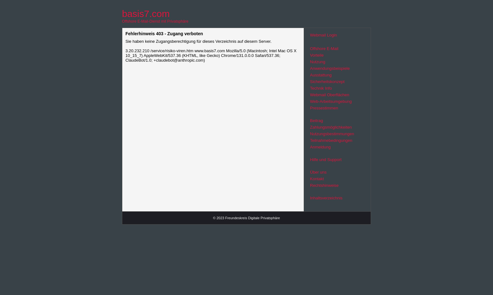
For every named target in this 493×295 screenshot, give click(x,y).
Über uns (318, 172)
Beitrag (316, 120)
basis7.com (146, 13)
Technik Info (321, 88)
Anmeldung (320, 147)
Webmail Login (323, 35)
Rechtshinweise (324, 185)
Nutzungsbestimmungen (332, 133)
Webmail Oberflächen (329, 94)
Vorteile (317, 55)
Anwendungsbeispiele (330, 68)
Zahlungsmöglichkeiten (331, 127)
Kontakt (317, 178)
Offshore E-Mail (324, 48)
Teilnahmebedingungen (331, 140)
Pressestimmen (324, 108)
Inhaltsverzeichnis (326, 198)
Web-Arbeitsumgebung (331, 101)
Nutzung (317, 61)
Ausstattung (321, 75)
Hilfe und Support (325, 159)
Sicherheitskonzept (327, 81)
